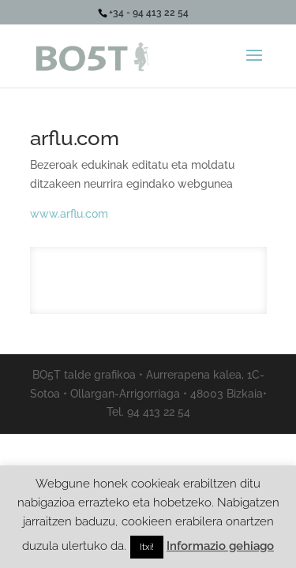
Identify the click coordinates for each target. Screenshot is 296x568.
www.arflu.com (69, 213)
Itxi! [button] (147, 547)
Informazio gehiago (220, 546)
